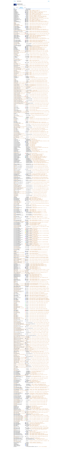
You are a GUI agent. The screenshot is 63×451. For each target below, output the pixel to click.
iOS (14, 7)
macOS (25, 7)
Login (48, 1)
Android (17, 7)
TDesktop (21, 7)
